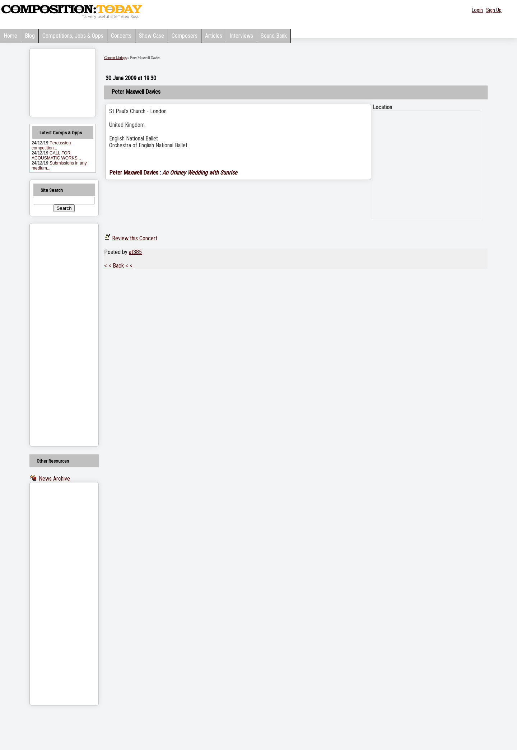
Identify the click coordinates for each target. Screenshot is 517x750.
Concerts (121, 35)
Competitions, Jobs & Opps (72, 35)
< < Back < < (118, 265)
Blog (30, 35)
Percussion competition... (51, 145)
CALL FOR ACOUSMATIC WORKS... (56, 156)
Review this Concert (134, 238)
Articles (213, 35)
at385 (135, 252)
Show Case (151, 35)
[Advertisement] (54, 335)
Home (10, 35)
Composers (184, 35)
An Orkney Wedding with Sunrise (199, 172)
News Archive (54, 478)
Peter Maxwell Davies (133, 172)
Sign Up (494, 10)
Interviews (241, 35)
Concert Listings (115, 57)
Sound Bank (274, 35)
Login (477, 10)
